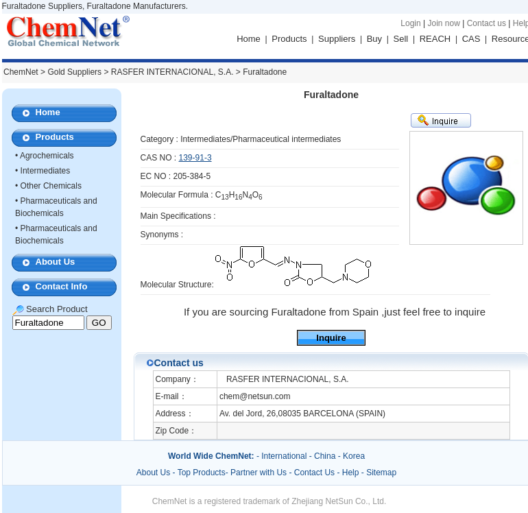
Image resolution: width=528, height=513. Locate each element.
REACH (435, 39)
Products (289, 39)
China (324, 456)
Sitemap (381, 472)
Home (249, 39)
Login (410, 23)
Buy (374, 39)
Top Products (202, 472)
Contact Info (62, 286)
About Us (55, 261)
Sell (401, 39)
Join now (443, 23)
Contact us (486, 23)
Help (350, 472)
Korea (354, 456)
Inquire (331, 338)
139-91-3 (195, 158)
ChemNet (20, 72)
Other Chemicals (51, 186)
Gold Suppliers (74, 72)
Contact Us (314, 472)
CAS (471, 39)
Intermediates (46, 171)
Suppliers (336, 39)
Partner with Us (259, 472)
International (284, 456)
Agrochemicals (47, 155)
